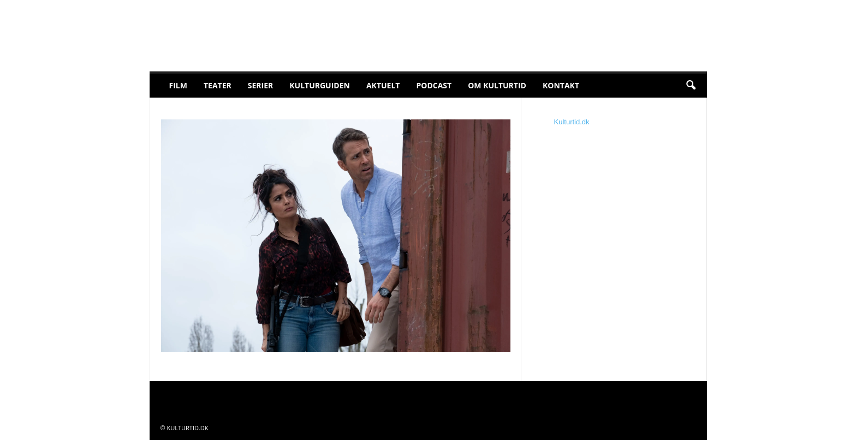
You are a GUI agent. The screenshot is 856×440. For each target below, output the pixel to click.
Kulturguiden (319, 85)
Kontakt (561, 85)
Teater (217, 85)
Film (178, 85)
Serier (261, 85)
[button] (691, 86)
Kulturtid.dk (572, 122)
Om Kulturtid (497, 85)
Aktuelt (383, 85)
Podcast (433, 85)
